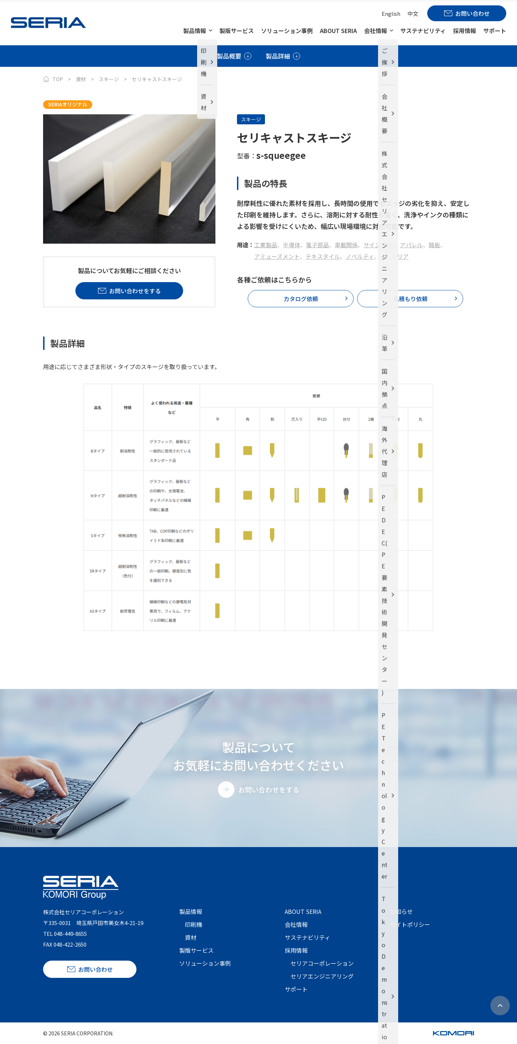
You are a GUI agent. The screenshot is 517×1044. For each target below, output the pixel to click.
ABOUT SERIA (338, 30)
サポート (494, 30)
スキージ (109, 79)
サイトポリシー (410, 924)
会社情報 (375, 30)
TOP (57, 79)
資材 (81, 79)
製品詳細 (278, 55)
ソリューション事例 (287, 30)
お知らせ (401, 911)
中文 (412, 13)
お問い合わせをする (268, 789)
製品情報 (194, 30)
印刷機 (193, 924)
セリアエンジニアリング (322, 976)
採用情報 (464, 30)
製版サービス (236, 30)
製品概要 (229, 55)
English (391, 13)
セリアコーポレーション (322, 963)
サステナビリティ (423, 30)
